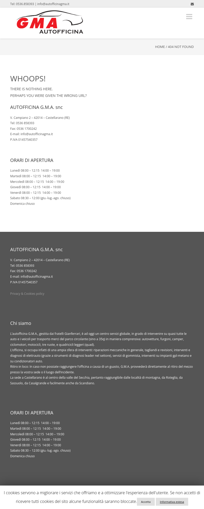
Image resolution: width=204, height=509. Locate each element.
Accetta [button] (146, 502)
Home (160, 46)
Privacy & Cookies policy (27, 293)
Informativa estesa (172, 502)
